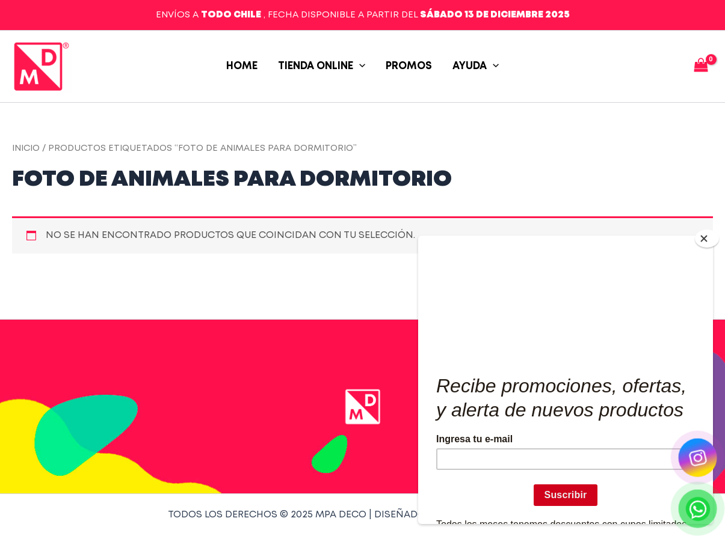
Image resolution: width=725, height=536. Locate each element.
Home (242, 66)
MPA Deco (84, 66)
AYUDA (475, 67)
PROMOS (409, 66)
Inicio (26, 148)
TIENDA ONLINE (321, 67)
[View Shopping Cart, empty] (700, 66)
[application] (359, 67)
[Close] (707, 239)
